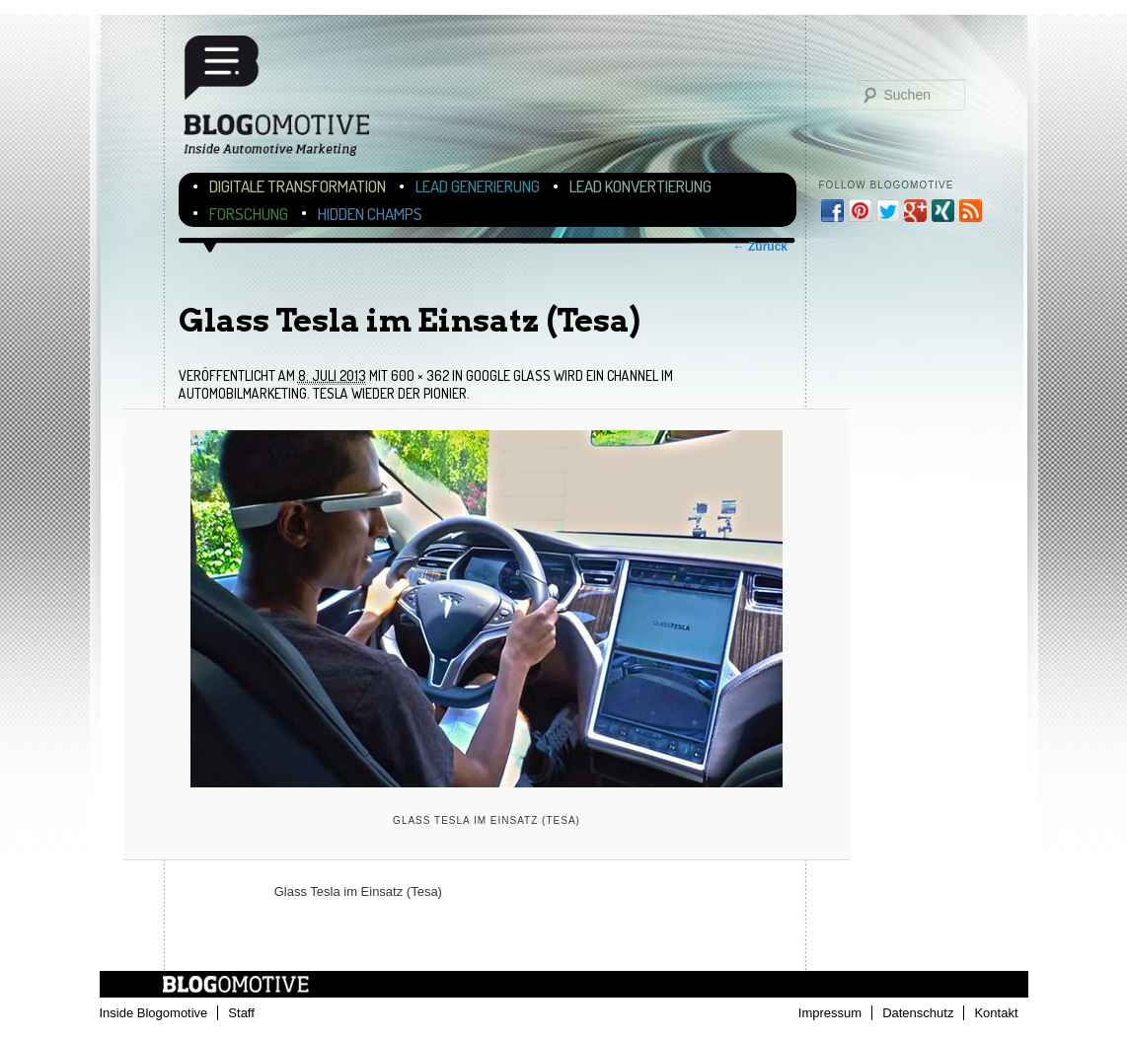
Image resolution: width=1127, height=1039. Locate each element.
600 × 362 (420, 375)
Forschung (248, 213)
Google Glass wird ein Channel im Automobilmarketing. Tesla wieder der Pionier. (426, 384)
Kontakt (995, 1012)
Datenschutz (917, 1012)
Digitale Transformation (297, 186)
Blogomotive (289, 101)
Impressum (830, 1012)
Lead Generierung (477, 186)
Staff (241, 1012)
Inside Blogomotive (154, 1012)
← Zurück (760, 247)
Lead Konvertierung (640, 186)
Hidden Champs (370, 213)
